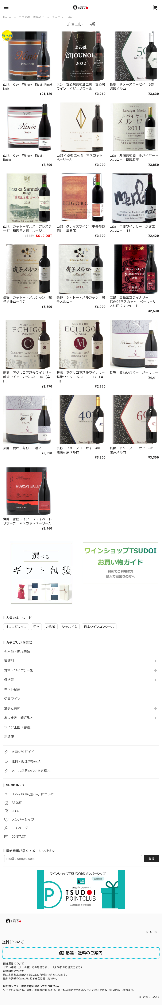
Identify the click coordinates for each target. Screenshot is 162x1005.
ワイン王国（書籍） (18, 727)
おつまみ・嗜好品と (18, 718)
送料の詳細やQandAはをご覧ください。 (30, 978)
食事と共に (12, 708)
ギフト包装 (12, 689)
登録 (151, 858)
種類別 (9, 661)
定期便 (9, 737)
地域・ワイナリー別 (18, 670)
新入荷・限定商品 (17, 651)
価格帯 (9, 680)
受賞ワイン (12, 699)
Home (7, 17)
